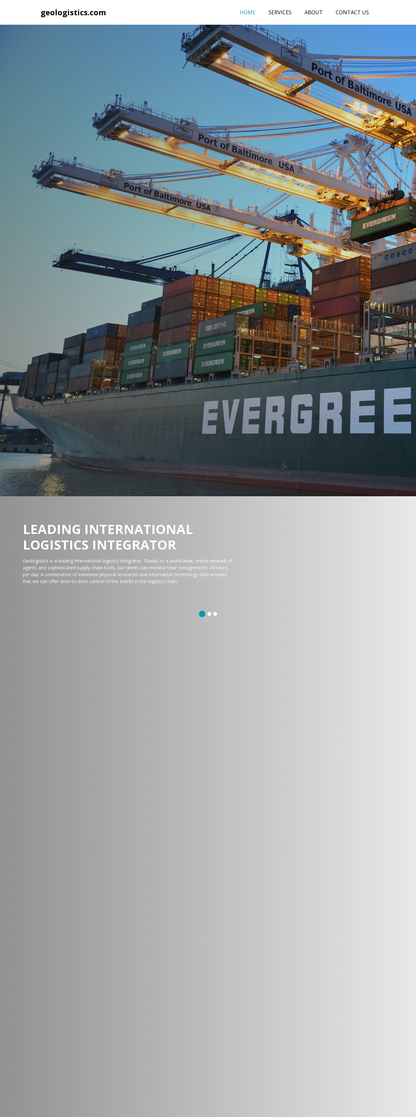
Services (280, 12)
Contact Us (352, 12)
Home (251, 12)
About (314, 12)
